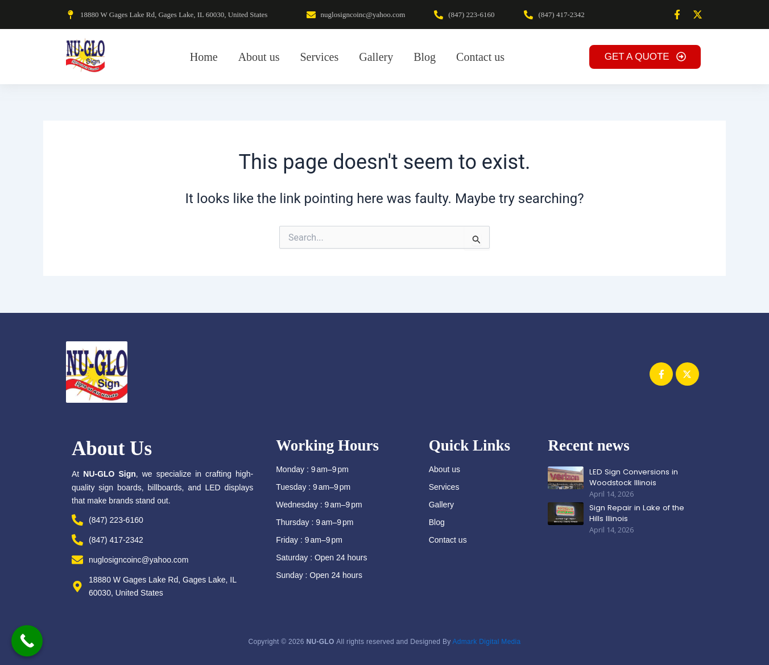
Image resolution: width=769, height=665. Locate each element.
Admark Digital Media (486, 642)
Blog (437, 522)
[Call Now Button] (27, 640)
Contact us (448, 539)
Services (444, 486)
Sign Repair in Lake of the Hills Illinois (635, 512)
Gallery (441, 504)
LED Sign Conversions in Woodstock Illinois (632, 476)
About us (444, 469)
